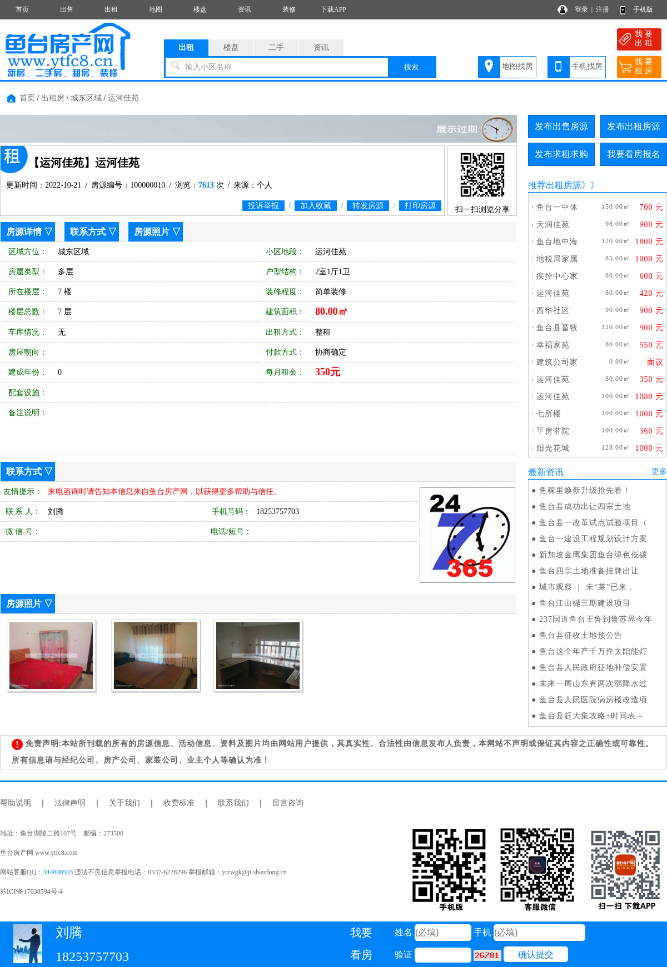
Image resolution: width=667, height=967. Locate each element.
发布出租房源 (633, 126)
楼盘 (200, 9)
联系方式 (88, 231)
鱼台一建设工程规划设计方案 (593, 539)
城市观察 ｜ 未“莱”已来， (587, 587)
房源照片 (152, 231)
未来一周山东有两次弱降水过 (593, 683)
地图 (155, 9)
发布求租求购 (561, 154)
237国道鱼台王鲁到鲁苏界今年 (596, 619)
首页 (22, 9)
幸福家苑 (553, 345)
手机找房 (587, 66)
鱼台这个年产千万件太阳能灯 (593, 651)
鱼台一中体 (557, 207)
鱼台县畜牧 (557, 328)
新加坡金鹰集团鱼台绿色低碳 (593, 555)
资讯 (244, 9)
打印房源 (420, 206)
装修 (289, 9)
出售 (66, 9)
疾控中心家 (557, 276)
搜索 (411, 67)
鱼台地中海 (557, 242)
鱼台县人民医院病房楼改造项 (593, 700)
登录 (581, 9)
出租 (111, 9)
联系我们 (233, 803)
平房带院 (553, 431)
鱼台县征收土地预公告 (581, 635)
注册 (602, 9)
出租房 (52, 98)
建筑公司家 (557, 362)
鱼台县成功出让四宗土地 (585, 506)
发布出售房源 (561, 126)
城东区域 (86, 98)
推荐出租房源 (554, 185)
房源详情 (24, 231)
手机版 (643, 9)
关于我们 (124, 803)
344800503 (58, 872)
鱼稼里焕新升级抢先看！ (585, 490)
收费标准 (179, 803)
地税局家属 (557, 259)
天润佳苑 (553, 224)
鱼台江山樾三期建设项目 (585, 603)
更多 (659, 471)
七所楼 (548, 414)
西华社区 (553, 310)
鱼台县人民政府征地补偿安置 (593, 667)
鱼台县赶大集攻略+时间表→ (591, 716)
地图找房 (517, 66)
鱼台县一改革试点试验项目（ (593, 522)
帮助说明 (15, 803)
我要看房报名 (633, 154)
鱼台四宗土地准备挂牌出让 (589, 571)
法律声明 (70, 803)
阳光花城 (553, 448)
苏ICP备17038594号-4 (31, 891)
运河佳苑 (123, 98)
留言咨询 (287, 803)
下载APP (333, 9)
